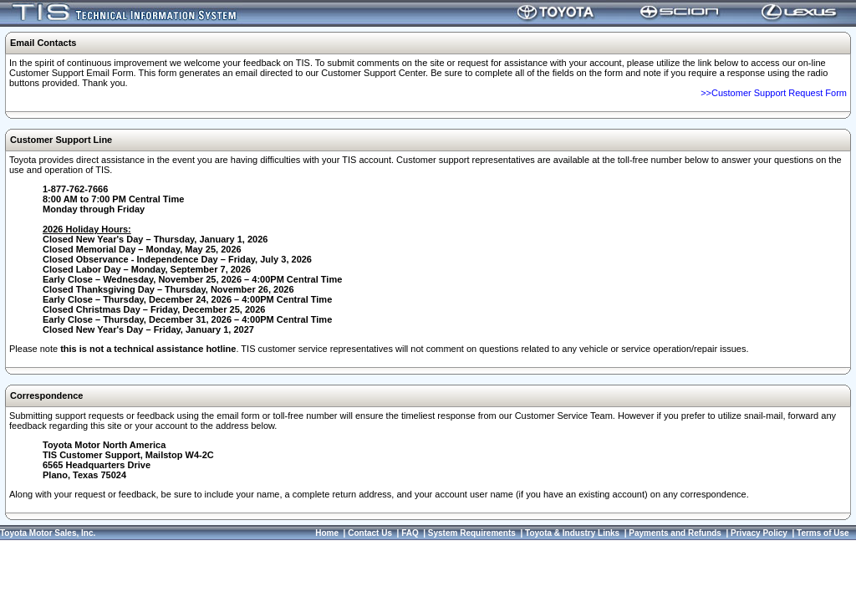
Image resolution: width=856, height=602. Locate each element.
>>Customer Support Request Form (774, 93)
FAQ (410, 533)
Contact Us (370, 533)
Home (327, 533)
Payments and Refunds (675, 533)
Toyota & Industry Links (572, 533)
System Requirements (472, 533)
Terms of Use (823, 533)
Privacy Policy (759, 533)
